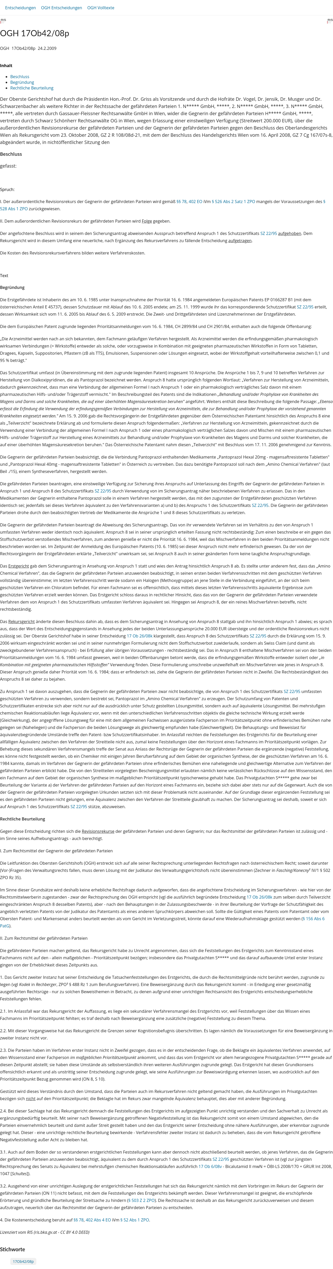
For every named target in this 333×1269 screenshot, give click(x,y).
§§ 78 (182, 201)
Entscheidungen (20, 8)
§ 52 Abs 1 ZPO (135, 1220)
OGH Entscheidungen (61, 8)
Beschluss (19, 76)
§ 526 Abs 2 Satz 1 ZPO (233, 201)
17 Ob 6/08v (210, 1166)
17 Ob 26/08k (139, 636)
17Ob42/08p (23, 1261)
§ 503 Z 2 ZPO (142, 1200)
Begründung (22, 82)
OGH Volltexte (100, 8)
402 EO (195, 201)
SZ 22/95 (268, 233)
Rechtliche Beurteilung (31, 88)
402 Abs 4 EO (98, 1220)
